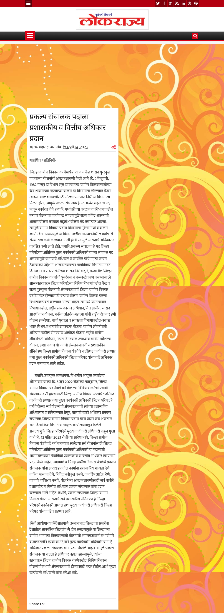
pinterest (196, 3)
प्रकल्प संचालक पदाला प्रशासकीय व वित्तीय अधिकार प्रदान (68, 126)
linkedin (183, 3)
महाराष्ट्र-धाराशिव (50, 147)
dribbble (190, 3)
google (171, 3)
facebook (164, 3)
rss (177, 3)
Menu (28, 3)
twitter (158, 3)
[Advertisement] (72, 76)
